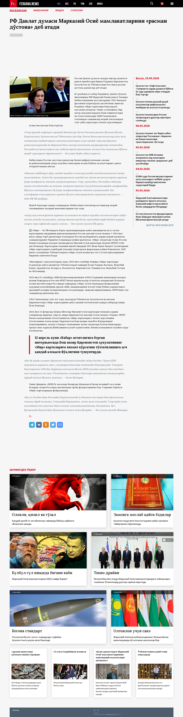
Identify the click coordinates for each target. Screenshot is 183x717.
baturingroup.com (111, 714)
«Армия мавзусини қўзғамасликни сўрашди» (25, 653)
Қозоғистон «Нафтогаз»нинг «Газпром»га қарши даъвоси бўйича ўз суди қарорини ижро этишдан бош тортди (154, 90)
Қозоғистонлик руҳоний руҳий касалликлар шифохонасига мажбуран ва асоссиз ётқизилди (153, 104)
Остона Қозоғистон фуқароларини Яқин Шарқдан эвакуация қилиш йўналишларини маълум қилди (154, 216)
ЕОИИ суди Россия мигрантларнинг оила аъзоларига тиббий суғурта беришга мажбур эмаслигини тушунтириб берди (154, 181)
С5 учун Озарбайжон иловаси (70, 651)
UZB (90, 3)
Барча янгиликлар (159, 225)
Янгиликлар (18, 10)
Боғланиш (16, 710)
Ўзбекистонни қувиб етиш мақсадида (152, 653)
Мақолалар (41, 10)
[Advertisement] (91, 57)
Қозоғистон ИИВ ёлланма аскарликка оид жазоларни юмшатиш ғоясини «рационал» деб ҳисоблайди (154, 159)
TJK (74, 3)
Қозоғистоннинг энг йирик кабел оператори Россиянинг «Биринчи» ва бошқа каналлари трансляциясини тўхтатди (154, 137)
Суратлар (77, 10)
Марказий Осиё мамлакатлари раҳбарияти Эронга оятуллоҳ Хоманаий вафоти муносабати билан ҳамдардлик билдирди (152, 202)
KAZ (58, 3)
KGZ (66, 3)
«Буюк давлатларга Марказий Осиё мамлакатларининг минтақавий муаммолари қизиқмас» (112, 656)
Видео (59, 10)
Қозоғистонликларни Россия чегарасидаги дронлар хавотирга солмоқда (153, 117)
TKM (82, 3)
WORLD (100, 3)
